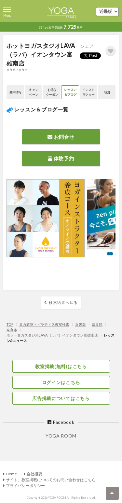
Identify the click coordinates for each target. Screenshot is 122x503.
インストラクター (88, 92)
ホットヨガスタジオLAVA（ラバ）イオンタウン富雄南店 (52, 335)
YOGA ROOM (61, 435)
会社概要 (34, 473)
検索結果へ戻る (63, 302)
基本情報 (15, 92)
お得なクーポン (52, 92)
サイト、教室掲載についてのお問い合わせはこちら (51, 479)
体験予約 (61, 158)
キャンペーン (33, 92)
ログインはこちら (61, 382)
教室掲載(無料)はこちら (61, 366)
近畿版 (80, 324)
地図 (107, 92)
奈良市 (12, 330)
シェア (87, 46)
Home (11, 473)
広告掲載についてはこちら (60, 398)
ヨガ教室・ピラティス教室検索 (44, 324)
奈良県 (97, 324)
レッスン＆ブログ (70, 92)
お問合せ (60, 137)
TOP (10, 324)
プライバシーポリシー (25, 485)
